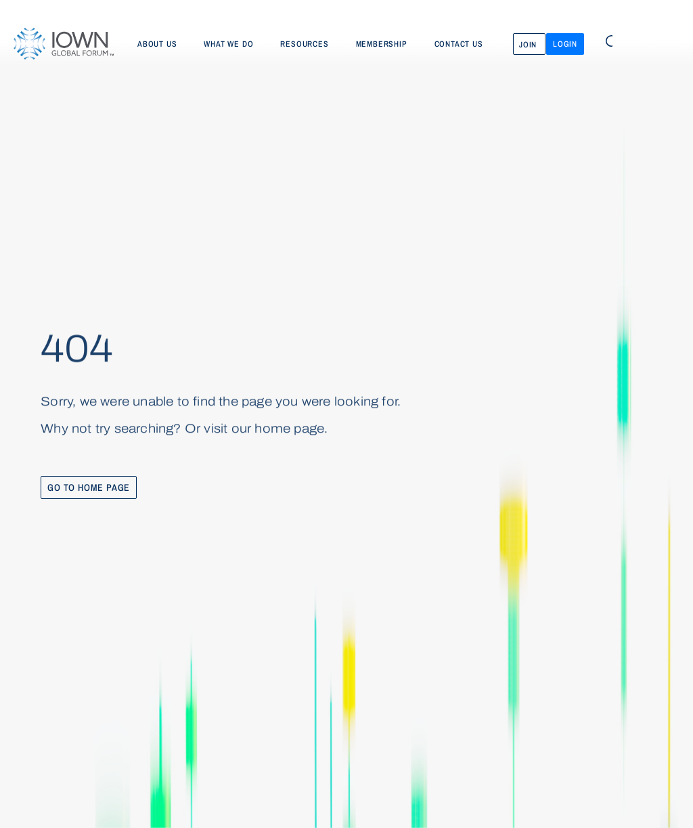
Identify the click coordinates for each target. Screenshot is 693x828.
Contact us (458, 44)
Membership (381, 44)
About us (157, 44)
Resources (304, 44)
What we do (228, 44)
